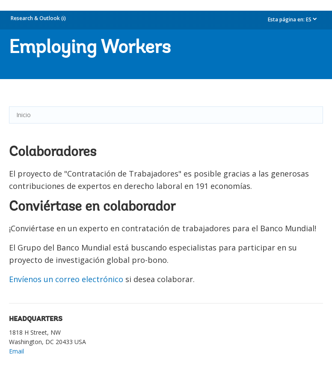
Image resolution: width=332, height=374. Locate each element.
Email (16, 351)
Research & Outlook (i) (38, 18)
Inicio (23, 115)
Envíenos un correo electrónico (66, 279)
